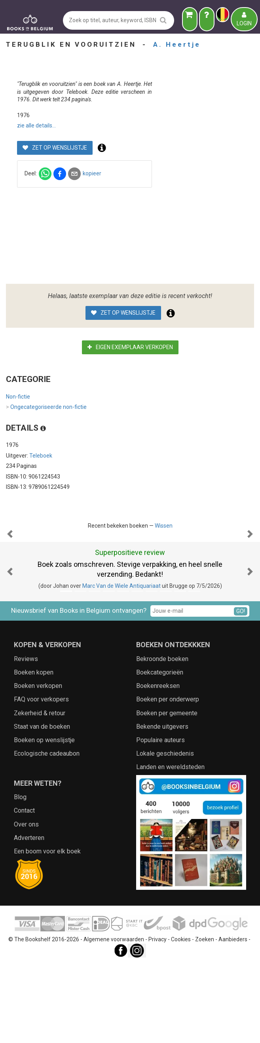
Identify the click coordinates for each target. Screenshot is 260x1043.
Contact (24, 889)
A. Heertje (177, 44)
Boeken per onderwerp (167, 778)
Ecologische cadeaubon (47, 832)
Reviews (26, 738)
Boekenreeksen (158, 765)
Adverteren (29, 917)
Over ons (26, 903)
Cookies (181, 1018)
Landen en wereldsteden (170, 846)
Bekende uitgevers (162, 805)
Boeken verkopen (38, 765)
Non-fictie (18, 396)
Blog (20, 876)
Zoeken (204, 1018)
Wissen (164, 525)
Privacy (157, 1018)
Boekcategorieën (159, 751)
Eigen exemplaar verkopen (130, 347)
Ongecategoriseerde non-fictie (46, 407)
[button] (10, 573)
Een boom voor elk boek (47, 930)
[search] (163, 20)
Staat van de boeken (42, 805)
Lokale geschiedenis (165, 832)
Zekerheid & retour (39, 792)
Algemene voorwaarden (114, 1018)
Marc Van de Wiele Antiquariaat (121, 665)
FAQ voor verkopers (41, 778)
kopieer (191, 173)
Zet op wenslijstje (154, 147)
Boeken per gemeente (166, 792)
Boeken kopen (33, 751)
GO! (240, 690)
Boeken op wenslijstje (44, 819)
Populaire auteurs (160, 819)
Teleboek (40, 455)
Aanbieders (232, 1018)
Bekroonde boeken (162, 738)
